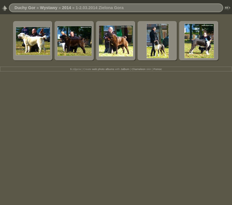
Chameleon (139, 69)
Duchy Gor (25, 7)
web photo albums (103, 69)
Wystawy (48, 7)
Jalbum (125, 69)
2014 (66, 7)
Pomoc (158, 69)
